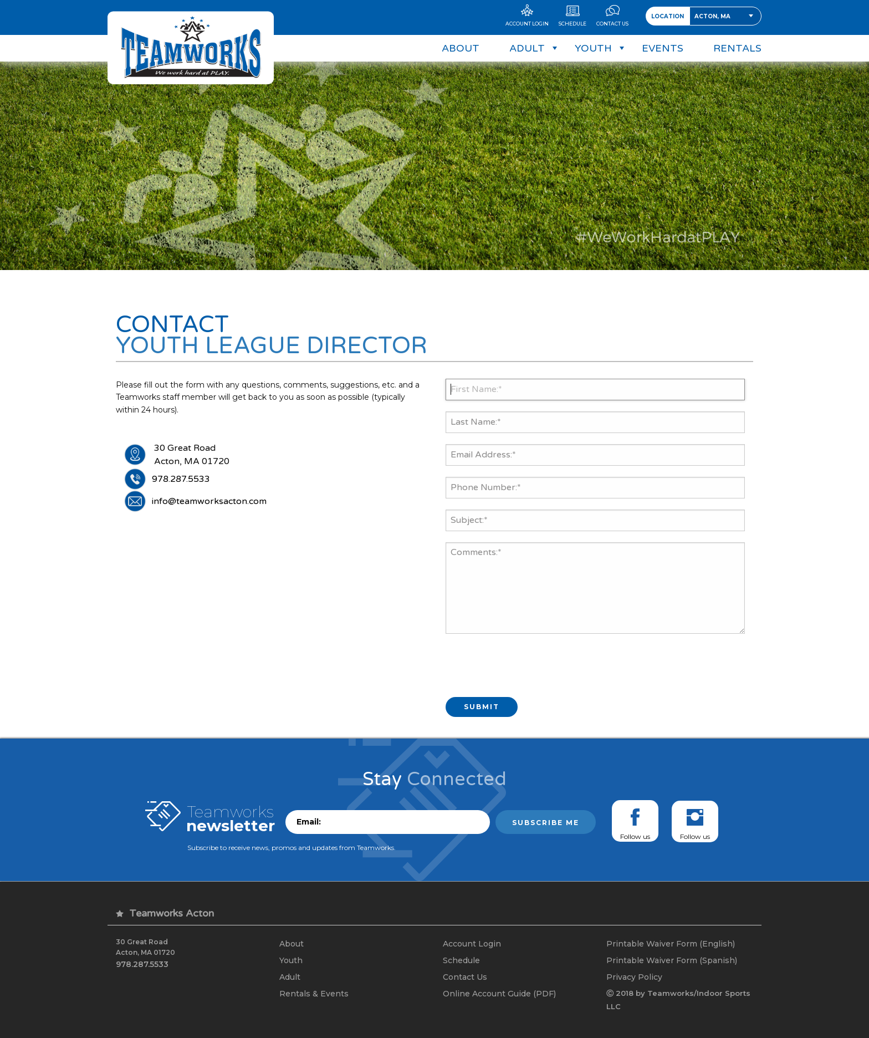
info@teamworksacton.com (209, 501)
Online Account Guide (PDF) (499, 994)
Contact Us (465, 977)
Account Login (472, 944)
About (291, 944)
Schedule (461, 960)
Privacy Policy (634, 977)
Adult (289, 977)
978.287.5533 (181, 479)
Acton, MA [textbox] (712, 16)
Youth (291, 960)
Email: (309, 822)
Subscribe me (545, 822)
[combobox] (725, 16)
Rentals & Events (314, 994)
